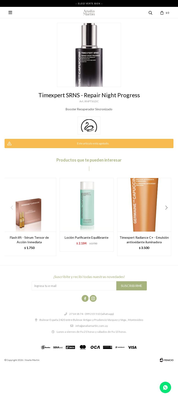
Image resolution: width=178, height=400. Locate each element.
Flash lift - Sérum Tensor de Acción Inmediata (29, 239)
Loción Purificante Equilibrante (86, 237)
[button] (168, 217)
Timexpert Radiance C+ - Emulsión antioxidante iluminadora (144, 239)
